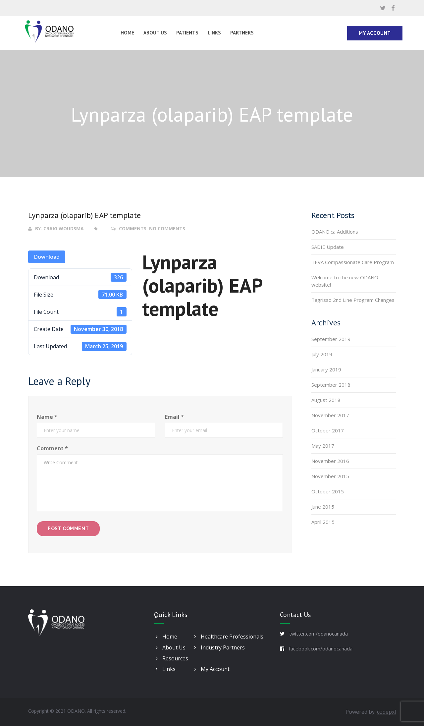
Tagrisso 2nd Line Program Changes (353, 300)
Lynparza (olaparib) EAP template (84, 215)
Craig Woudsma (63, 228)
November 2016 (330, 461)
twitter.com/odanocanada (318, 633)
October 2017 (327, 430)
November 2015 (330, 476)
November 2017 (330, 415)
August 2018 (326, 400)
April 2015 (323, 522)
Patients (187, 32)
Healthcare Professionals (228, 636)
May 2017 (322, 445)
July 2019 (321, 354)
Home (127, 32)
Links (214, 32)
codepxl (386, 711)
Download (47, 256)
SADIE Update (327, 247)
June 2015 (322, 506)
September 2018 (330, 384)
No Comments (167, 228)
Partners (242, 32)
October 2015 (327, 491)
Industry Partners (219, 647)
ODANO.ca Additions (334, 231)
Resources (172, 658)
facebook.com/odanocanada (320, 648)
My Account (375, 33)
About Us (155, 32)
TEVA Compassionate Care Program (352, 262)
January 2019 (326, 369)
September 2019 (330, 339)
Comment (52, 448)
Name (47, 416)
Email (174, 416)
